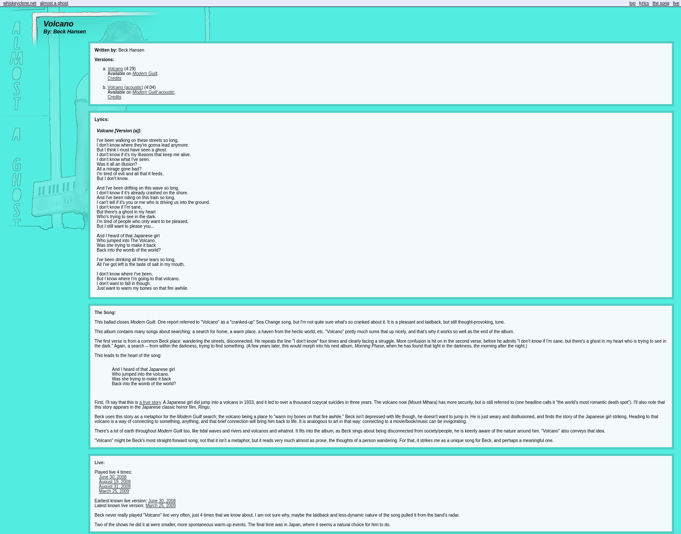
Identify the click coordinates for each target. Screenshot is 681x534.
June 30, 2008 (112, 477)
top (632, 3)
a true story (150, 402)
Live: (100, 462)
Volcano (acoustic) (125, 87)
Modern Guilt (144, 73)
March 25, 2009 (114, 491)
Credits (115, 78)
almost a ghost (54, 3)
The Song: (105, 312)
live (676, 3)
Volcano (115, 68)
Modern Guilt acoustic (153, 92)
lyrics (644, 3)
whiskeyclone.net (19, 3)
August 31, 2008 (115, 486)
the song (661, 3)
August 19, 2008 (115, 481)
